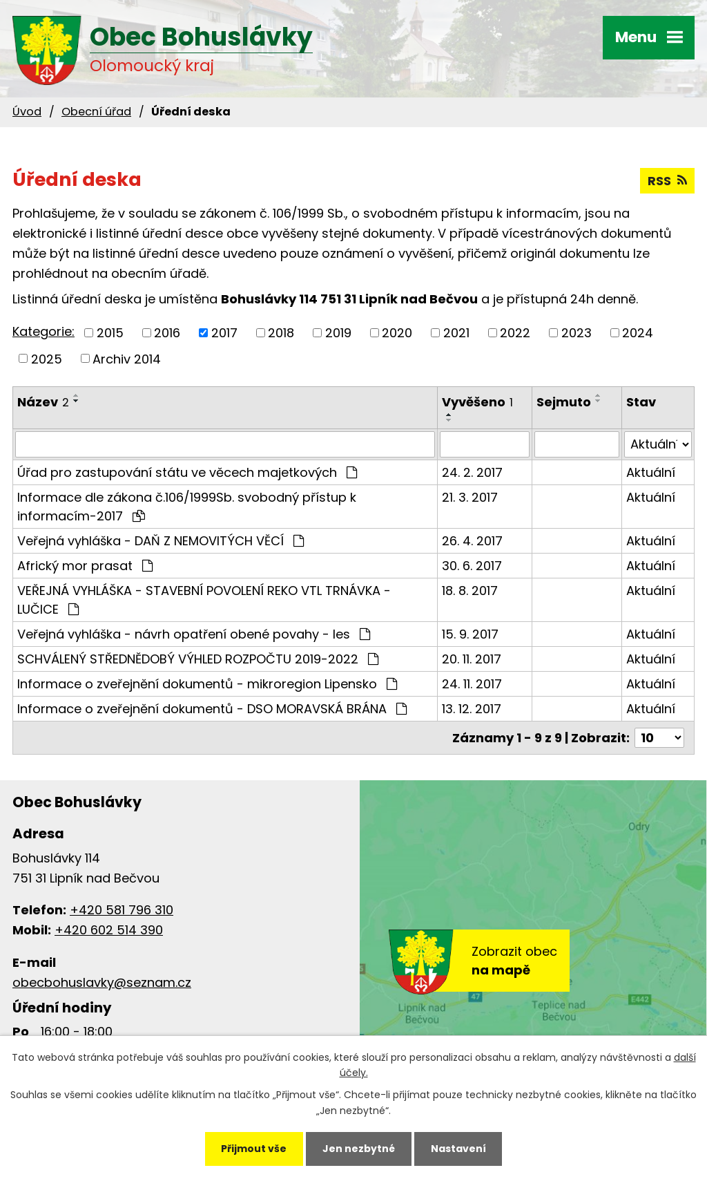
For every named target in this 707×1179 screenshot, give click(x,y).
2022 (515, 332)
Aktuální (650, 472)
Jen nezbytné (358, 1149)
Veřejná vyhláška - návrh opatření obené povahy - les (193, 634)
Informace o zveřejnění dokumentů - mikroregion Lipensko (207, 683)
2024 (637, 332)
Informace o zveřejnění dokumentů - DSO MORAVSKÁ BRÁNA (212, 708)
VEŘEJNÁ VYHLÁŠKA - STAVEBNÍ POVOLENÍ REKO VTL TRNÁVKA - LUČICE (204, 600)
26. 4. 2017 (472, 540)
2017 (224, 332)
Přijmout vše (254, 1149)
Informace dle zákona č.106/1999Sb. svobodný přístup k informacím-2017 (186, 507)
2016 (167, 332)
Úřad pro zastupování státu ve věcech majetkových (187, 472)
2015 (110, 332)
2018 (281, 332)
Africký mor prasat (85, 565)
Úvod (26, 112)
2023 (576, 332)
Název (43, 402)
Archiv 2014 (127, 358)
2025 (46, 358)
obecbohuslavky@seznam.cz (101, 982)
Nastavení (458, 1149)
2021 (456, 332)
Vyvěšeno (477, 402)
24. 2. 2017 (472, 472)
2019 (338, 332)
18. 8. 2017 (470, 590)
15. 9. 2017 (470, 634)
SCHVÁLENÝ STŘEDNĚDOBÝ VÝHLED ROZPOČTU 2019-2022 (197, 659)
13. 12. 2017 (471, 708)
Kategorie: (43, 331)
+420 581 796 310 (121, 909)
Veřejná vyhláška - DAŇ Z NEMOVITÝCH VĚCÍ (160, 540)
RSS (667, 180)
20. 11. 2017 (471, 659)
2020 (397, 332)
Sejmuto (563, 402)
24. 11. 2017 (472, 683)
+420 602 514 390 (109, 930)
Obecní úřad (96, 112)
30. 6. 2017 (472, 565)
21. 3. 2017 (470, 497)
